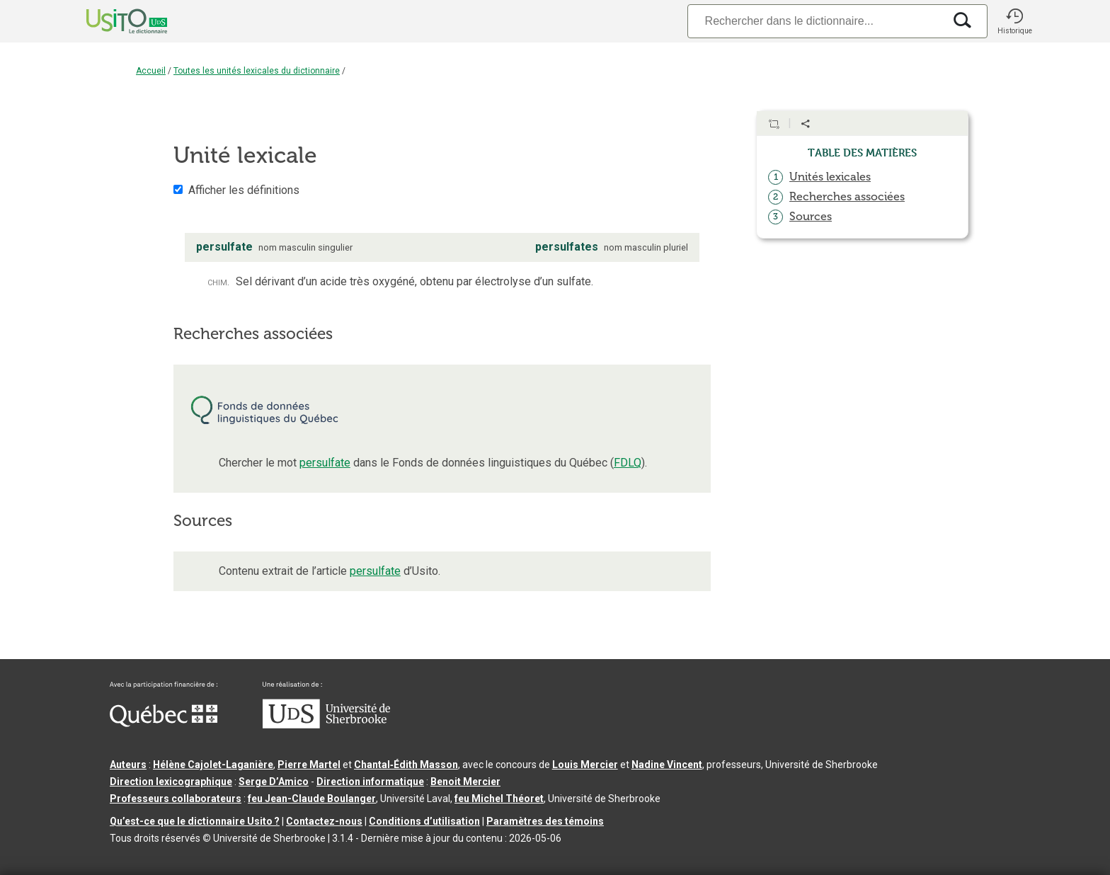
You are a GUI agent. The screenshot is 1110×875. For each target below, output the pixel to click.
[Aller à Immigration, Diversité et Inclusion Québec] (163, 723)
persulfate (324, 462)
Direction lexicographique (171, 781)
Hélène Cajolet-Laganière (213, 764)
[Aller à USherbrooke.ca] (326, 725)
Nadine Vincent (666, 764)
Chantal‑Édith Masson (406, 764)
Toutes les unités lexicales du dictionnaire (256, 71)
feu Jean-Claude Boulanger (312, 798)
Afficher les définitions (243, 190)
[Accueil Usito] (111, 21)
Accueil (151, 71)
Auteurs (128, 764)
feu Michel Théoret (499, 798)
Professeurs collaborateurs (175, 798)
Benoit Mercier (465, 781)
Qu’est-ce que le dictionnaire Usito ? (195, 821)
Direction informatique (370, 781)
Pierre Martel (309, 764)
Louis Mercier (585, 764)
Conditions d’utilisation (424, 821)
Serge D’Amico (274, 781)
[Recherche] (815, 21)
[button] (1014, 21)
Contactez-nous (324, 821)
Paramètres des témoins (545, 821)
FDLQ (627, 462)
